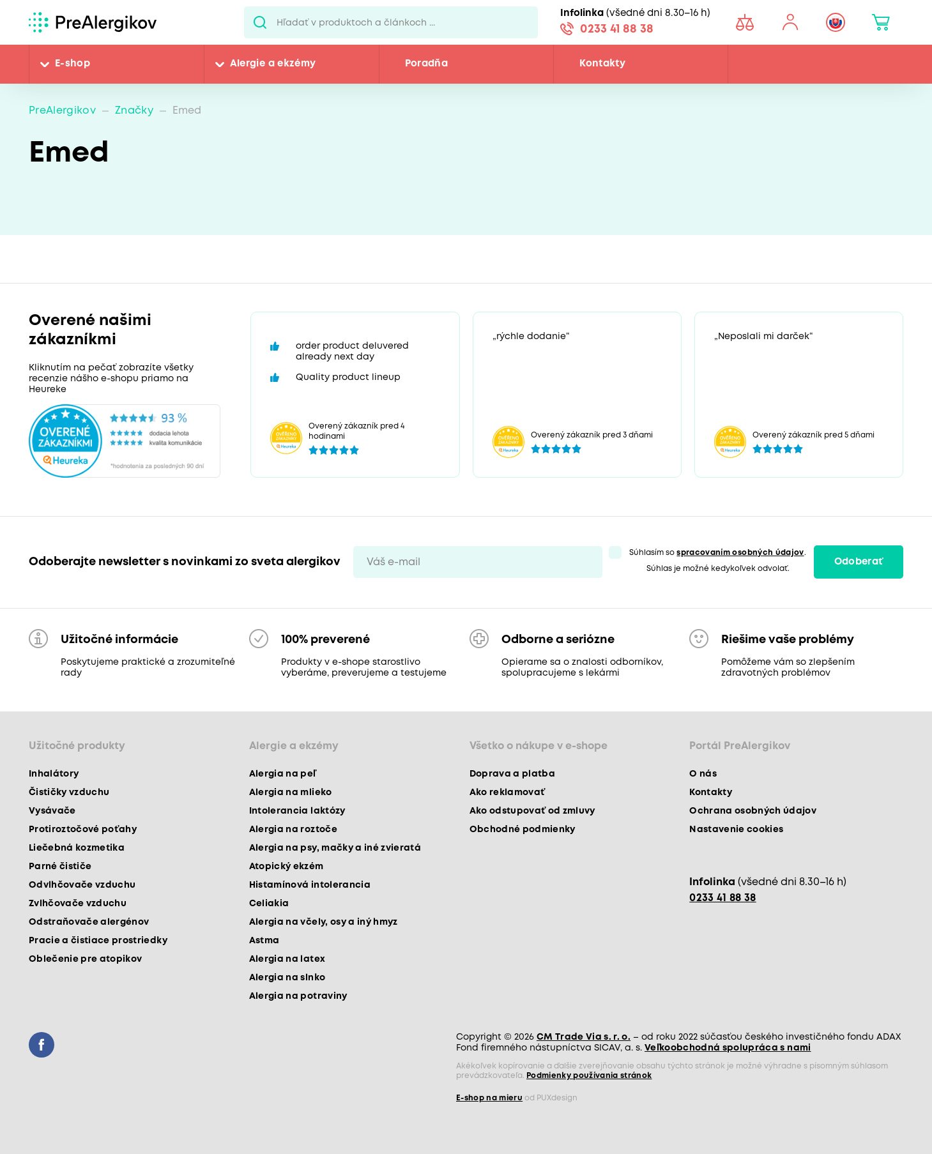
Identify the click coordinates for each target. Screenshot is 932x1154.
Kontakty (602, 63)
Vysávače (52, 811)
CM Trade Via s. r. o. (583, 1037)
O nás (703, 774)
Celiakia (269, 903)
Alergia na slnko (287, 978)
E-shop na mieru (489, 1098)
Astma (264, 941)
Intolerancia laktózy (297, 811)
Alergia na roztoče (293, 829)
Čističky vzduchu (69, 792)
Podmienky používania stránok (589, 1075)
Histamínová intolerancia (310, 885)
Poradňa (426, 63)
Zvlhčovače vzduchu (77, 903)
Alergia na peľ (282, 774)
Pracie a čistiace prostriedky (98, 941)
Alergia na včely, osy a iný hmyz (323, 922)
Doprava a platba (512, 774)
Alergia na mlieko (290, 792)
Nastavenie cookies (736, 829)
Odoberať (858, 562)
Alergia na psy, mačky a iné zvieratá (335, 848)
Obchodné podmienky (523, 829)
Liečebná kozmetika (77, 848)
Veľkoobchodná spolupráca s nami (728, 1048)
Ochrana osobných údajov (752, 811)
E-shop (72, 63)
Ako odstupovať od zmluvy (532, 811)
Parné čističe (60, 866)
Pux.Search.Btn (260, 22)
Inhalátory (54, 774)
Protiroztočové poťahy (83, 829)
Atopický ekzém (286, 866)
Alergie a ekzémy (273, 63)
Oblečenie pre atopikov (85, 959)
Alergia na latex (287, 959)
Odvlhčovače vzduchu (82, 885)
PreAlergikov (62, 111)
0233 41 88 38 (616, 29)
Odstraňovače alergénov (89, 922)
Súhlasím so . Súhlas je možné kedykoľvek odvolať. (717, 560)
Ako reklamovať (508, 792)
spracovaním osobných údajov (740, 552)
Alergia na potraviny (298, 996)
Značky (134, 111)
